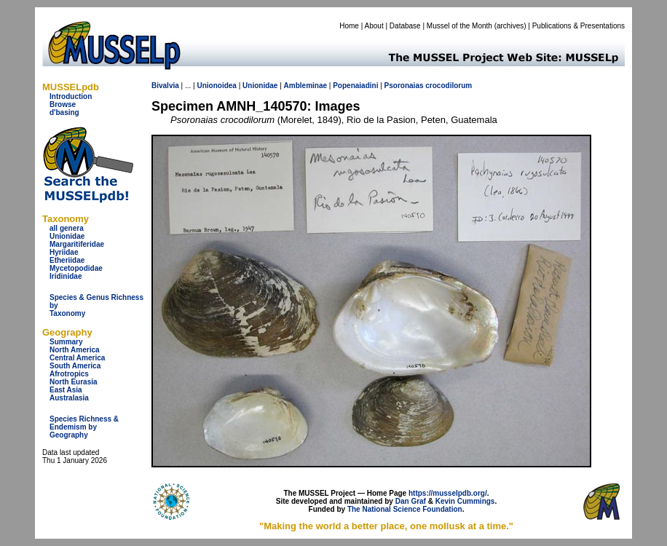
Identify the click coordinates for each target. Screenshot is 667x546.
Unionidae (67, 236)
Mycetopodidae (76, 268)
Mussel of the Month (459, 26)
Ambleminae (305, 86)
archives (510, 26)
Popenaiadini (355, 86)
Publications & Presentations (578, 26)
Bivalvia (165, 86)
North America (75, 350)
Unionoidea (216, 86)
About (374, 26)
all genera (67, 228)
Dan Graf (410, 501)
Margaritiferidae (77, 244)
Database (405, 26)
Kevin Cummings (465, 501)
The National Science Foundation (404, 509)
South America (75, 366)
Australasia (69, 398)
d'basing (64, 112)
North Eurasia (74, 382)
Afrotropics (69, 374)
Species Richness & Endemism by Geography (84, 427)
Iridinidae (66, 276)
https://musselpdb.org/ (448, 493)
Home (349, 26)
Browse (63, 104)
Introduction (71, 96)
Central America (77, 358)
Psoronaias (404, 86)
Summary (66, 342)
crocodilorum (448, 86)
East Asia (66, 390)
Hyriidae (64, 252)
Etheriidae (67, 260)
